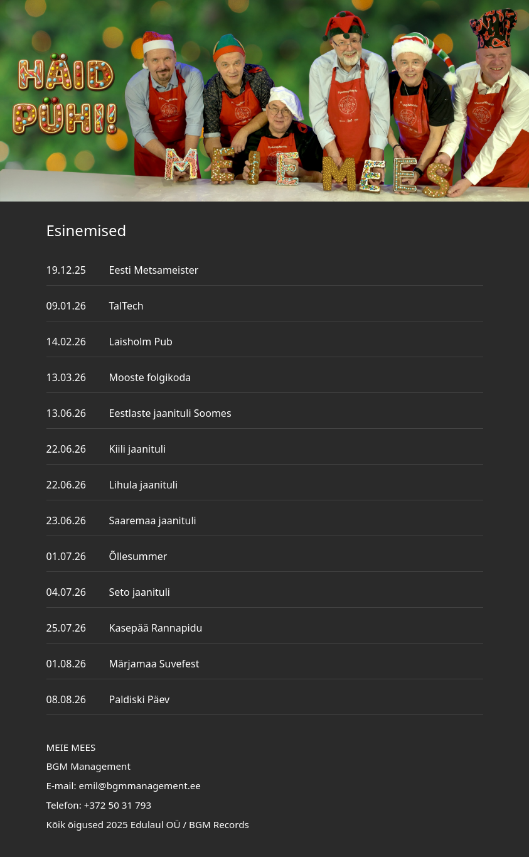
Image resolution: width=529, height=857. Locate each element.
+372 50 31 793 (117, 805)
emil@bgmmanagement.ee (139, 785)
